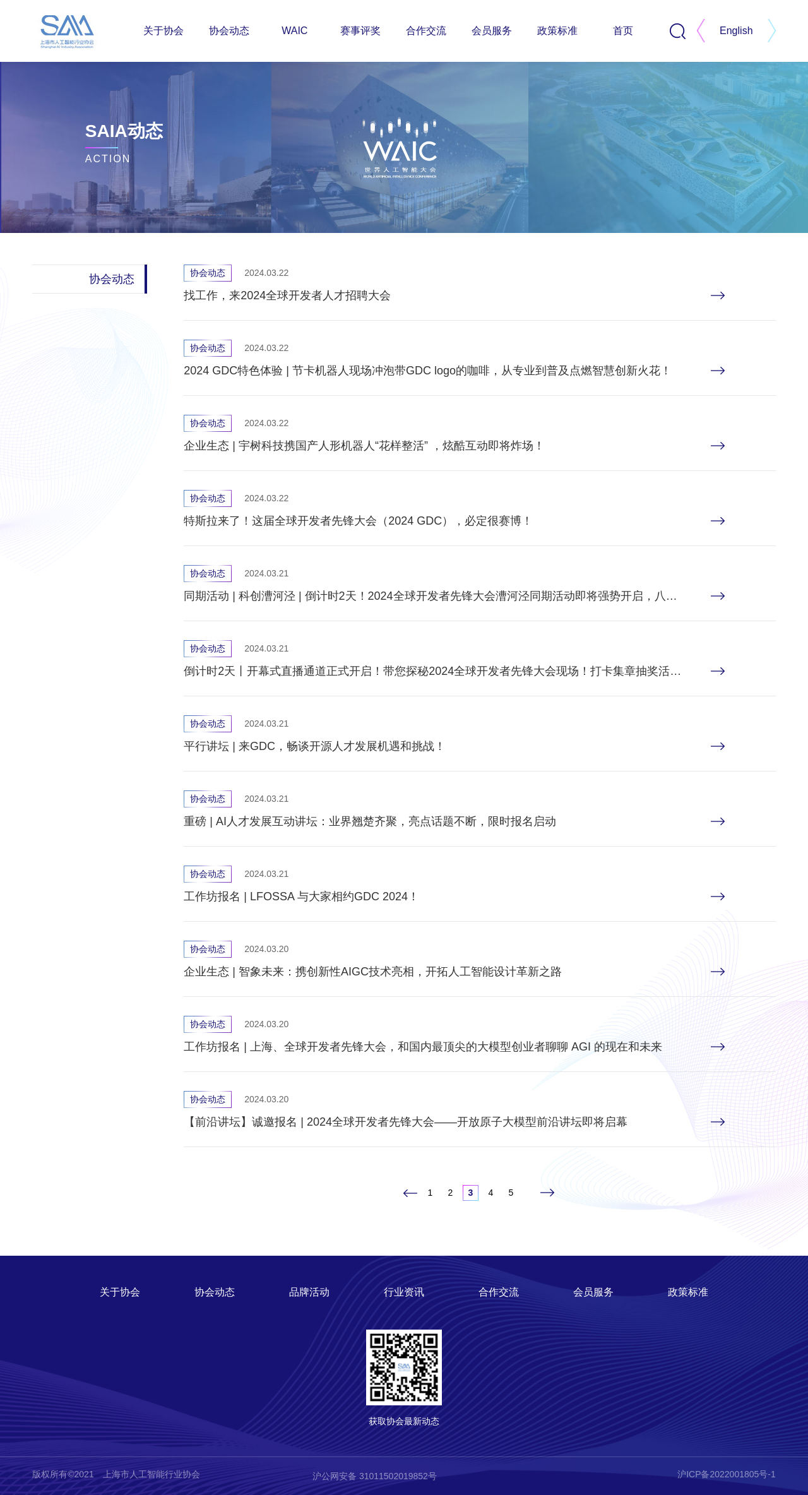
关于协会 (163, 30)
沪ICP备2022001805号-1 (726, 1474)
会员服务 (492, 30)
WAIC (294, 30)
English (736, 30)
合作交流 (426, 30)
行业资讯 (404, 1292)
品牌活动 (309, 1292)
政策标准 (557, 30)
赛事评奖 (360, 30)
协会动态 (229, 30)
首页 (623, 30)
